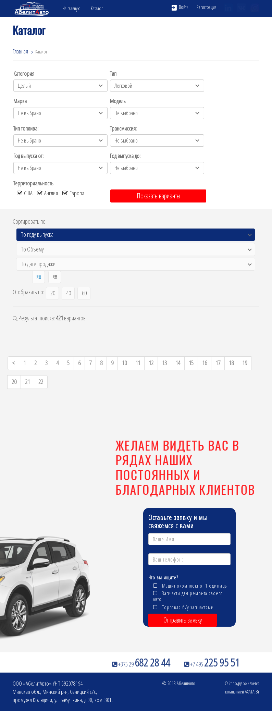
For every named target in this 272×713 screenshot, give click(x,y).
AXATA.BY (252, 691)
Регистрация (207, 7)
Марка (20, 101)
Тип (113, 73)
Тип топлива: (25, 128)
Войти (180, 7)
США (25, 193)
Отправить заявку (182, 620)
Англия (47, 193)
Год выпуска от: (28, 156)
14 (177, 363)
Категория (23, 73)
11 (137, 363)
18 (231, 363)
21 (27, 382)
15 (191, 363)
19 (244, 363)
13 (164, 363)
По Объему (32, 249)
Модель (118, 101)
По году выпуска (37, 234)
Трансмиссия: (123, 128)
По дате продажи (38, 264)
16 (204, 363)
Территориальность (33, 183)
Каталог (97, 8)
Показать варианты (158, 195)
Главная (20, 51)
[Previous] (13, 363)
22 (40, 382)
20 (52, 293)
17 (217, 363)
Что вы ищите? (163, 577)
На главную (71, 8)
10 (124, 363)
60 (84, 293)
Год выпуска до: (125, 156)
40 (68, 293)
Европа (73, 193)
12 (151, 363)
